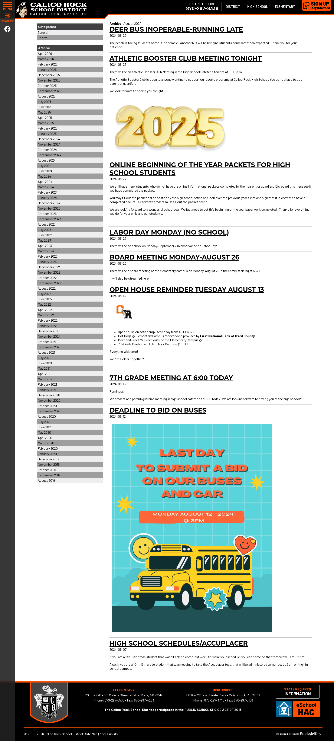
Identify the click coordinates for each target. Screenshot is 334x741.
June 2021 (45, 363)
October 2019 (47, 470)
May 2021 (44, 368)
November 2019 (49, 464)
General (43, 32)
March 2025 (46, 123)
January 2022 (47, 326)
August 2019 (46, 480)
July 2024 (44, 165)
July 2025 (44, 101)
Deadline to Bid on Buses (157, 410)
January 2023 (47, 262)
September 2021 (49, 347)
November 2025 (49, 80)
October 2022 (47, 278)
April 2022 (45, 310)
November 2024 (49, 144)
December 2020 (49, 395)
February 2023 (48, 256)
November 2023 (49, 208)
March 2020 (46, 443)
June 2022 (45, 299)
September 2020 (49, 411)
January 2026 (47, 69)
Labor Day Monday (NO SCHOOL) (169, 232)
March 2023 (46, 251)
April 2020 (45, 438)
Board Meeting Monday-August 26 (174, 257)
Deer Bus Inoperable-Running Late (176, 29)
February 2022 (48, 320)
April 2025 (45, 117)
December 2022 (49, 267)
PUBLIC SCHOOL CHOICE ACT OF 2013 (213, 709)
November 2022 (49, 272)
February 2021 (47, 384)
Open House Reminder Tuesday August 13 (186, 290)
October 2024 (47, 149)
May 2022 (44, 304)
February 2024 (48, 192)
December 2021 (48, 331)
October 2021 (47, 342)
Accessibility (108, 734)
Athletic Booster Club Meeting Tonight (185, 58)
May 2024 (44, 176)
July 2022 (44, 294)
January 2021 (47, 390)
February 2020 (48, 448)
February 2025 (48, 128)
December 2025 (49, 75)
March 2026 (46, 59)
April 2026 (45, 53)
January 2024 (47, 197)
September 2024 (49, 155)
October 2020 (47, 406)
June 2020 (45, 427)
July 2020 (44, 422)
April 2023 (45, 246)
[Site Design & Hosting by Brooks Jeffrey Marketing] (298, 735)
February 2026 (48, 64)
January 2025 (47, 133)
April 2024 (45, 181)
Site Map (91, 734)
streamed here (138, 278)
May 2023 (44, 240)
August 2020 (47, 416)
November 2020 (49, 400)
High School (257, 6)
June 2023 (45, 235)
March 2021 (45, 379)
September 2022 (49, 283)
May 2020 (44, 432)
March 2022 (46, 315)
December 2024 (49, 139)
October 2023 (47, 214)
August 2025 (47, 96)
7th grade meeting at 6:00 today (171, 378)
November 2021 (49, 336)
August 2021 (46, 352)
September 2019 (49, 475)
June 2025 (45, 107)
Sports (43, 38)
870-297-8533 (114, 700)
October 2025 (47, 85)
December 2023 (49, 203)
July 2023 (44, 230)
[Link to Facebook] (7, 29)
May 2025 (44, 112)
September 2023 (49, 219)
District (233, 6)
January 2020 (47, 454)
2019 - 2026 (36, 734)
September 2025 (49, 91)
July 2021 (44, 358)
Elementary (285, 6)
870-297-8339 (202, 8)
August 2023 (47, 224)
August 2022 (47, 288)
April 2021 (44, 374)
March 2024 (46, 187)
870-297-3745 (214, 700)
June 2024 (45, 171)
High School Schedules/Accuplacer (178, 643)
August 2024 (47, 160)
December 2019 (48, 459)
